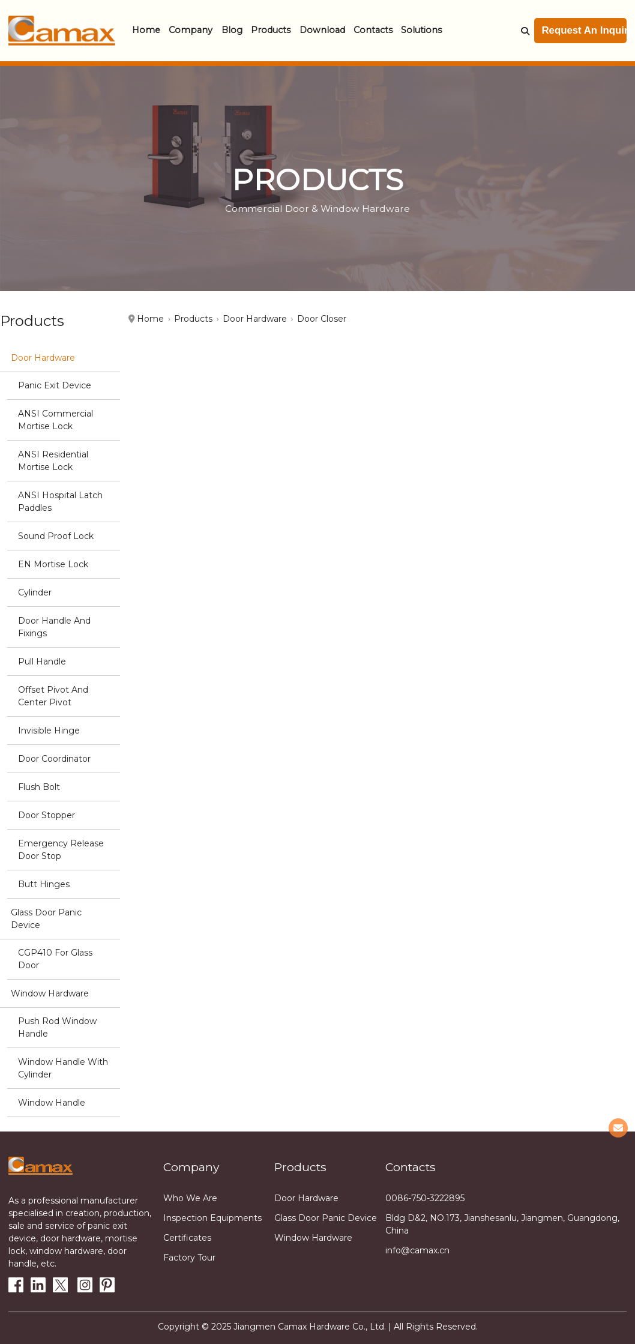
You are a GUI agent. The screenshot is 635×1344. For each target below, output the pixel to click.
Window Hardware (50, 993)
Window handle (51, 1102)
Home (146, 30)
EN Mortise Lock (53, 564)
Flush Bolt (39, 787)
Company (190, 30)
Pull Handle (42, 661)
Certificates (187, 1237)
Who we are (190, 1198)
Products (270, 30)
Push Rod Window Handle (57, 1027)
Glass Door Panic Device (46, 918)
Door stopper (46, 815)
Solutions (421, 30)
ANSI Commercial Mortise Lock (55, 420)
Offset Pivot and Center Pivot (53, 696)
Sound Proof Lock (56, 536)
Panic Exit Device (54, 385)
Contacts (373, 30)
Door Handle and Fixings (54, 627)
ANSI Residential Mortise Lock (53, 460)
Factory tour (189, 1257)
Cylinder (35, 592)
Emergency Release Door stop (61, 849)
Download (322, 30)
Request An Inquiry (584, 30)
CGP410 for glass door (55, 959)
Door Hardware (43, 357)
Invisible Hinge (49, 730)
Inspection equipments (212, 1218)
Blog (231, 30)
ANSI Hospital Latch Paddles (60, 501)
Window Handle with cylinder (63, 1068)
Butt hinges (44, 884)
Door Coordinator (54, 758)
